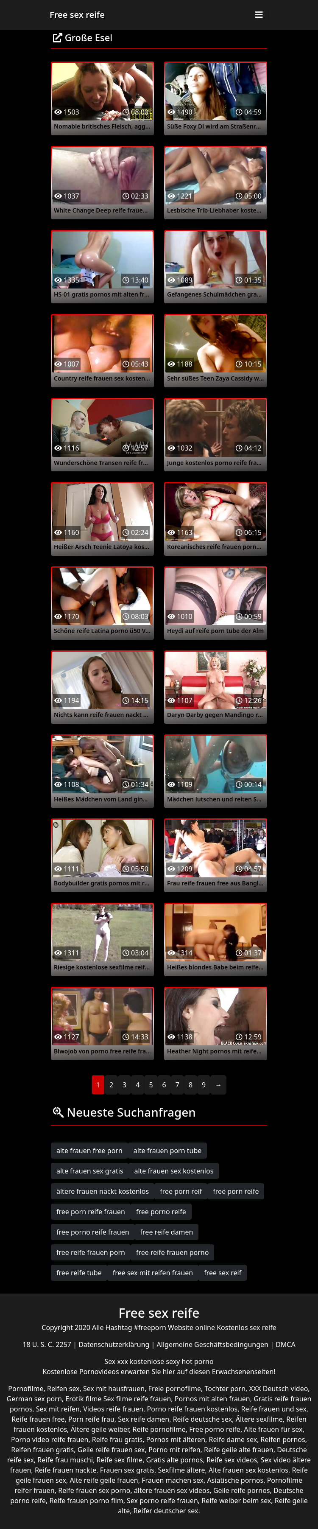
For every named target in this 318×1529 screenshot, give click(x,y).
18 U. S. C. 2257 (47, 1344)
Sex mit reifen (58, 1409)
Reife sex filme (120, 1460)
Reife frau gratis (117, 1439)
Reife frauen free (37, 1419)
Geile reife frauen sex (111, 1449)
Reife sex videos (231, 1460)
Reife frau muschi (65, 1460)
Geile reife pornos (241, 1490)
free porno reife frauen (92, 1232)
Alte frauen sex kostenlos (248, 1470)
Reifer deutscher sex (166, 1510)
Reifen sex (63, 1388)
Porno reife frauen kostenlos (192, 1409)
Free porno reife (214, 1429)
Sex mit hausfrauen (114, 1388)
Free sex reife (77, 14)
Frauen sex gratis (127, 1470)
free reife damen (166, 1232)
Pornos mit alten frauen (212, 1398)
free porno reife (161, 1211)
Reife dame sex (233, 1439)
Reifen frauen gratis (42, 1449)
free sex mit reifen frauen (153, 1272)
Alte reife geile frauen (104, 1480)
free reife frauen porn (90, 1252)
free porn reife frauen (90, 1211)
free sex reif (222, 1272)
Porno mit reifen (174, 1449)
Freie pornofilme (174, 1388)
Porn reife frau (91, 1419)
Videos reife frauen (113, 1409)
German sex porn (34, 1398)
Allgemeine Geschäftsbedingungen (214, 1344)
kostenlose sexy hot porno (172, 1361)
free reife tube (79, 1272)
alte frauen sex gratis (89, 1171)
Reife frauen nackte (65, 1470)
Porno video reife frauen (49, 1439)
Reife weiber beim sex (236, 1500)
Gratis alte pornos (174, 1460)
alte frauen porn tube (168, 1150)
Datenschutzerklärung (114, 1344)
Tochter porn (224, 1388)
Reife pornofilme (159, 1429)
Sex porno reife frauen (162, 1500)
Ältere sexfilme (259, 1419)
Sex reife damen (143, 1419)
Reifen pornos (283, 1439)
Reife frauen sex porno (94, 1490)
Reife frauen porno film (86, 1500)
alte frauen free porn (89, 1150)
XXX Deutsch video (278, 1388)
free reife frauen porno (172, 1252)
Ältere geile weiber (100, 1429)
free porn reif (181, 1191)
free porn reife (236, 1191)
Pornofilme (25, 1388)
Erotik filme (83, 1398)
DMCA (286, 1344)
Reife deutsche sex (202, 1419)
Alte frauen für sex (273, 1429)
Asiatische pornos (235, 1480)
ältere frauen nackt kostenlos (102, 1191)
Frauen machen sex (173, 1480)
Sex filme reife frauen (137, 1398)
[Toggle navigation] (259, 14)
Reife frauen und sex (274, 1409)
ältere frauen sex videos (172, 1490)
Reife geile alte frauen (238, 1449)
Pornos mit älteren (176, 1439)
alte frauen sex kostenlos (173, 1171)
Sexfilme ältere (181, 1470)
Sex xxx (117, 1361)
